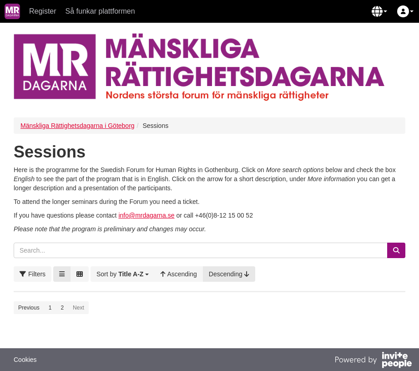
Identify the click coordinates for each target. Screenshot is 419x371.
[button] (379, 11)
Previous (29, 308)
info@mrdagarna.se (146, 215)
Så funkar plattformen (100, 11)
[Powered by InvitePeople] (373, 361)
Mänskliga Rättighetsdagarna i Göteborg (77, 125)
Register (42, 11)
